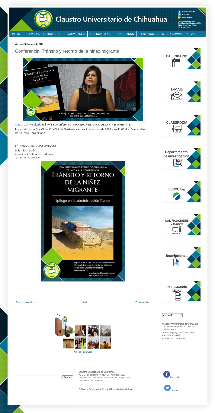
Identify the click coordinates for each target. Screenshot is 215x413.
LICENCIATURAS (100, 33)
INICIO (16, 33)
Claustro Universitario (28, 124)
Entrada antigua (142, 302)
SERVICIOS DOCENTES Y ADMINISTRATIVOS (168, 33)
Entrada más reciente (26, 302)
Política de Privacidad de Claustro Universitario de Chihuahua (107, 389)
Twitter (174, 390)
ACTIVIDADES (76, 33)
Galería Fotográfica (83, 352)
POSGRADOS (125, 33)
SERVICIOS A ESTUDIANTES (44, 33)
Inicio (85, 302)
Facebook (174, 377)
